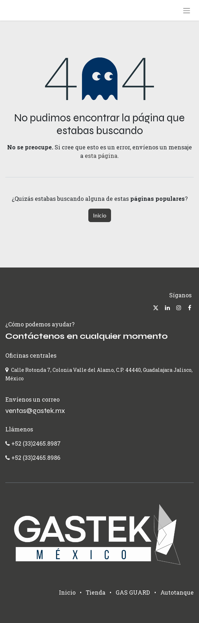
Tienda (95, 592)
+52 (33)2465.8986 (35, 457)
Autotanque (177, 592)
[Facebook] (190, 307)
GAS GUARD (133, 592)
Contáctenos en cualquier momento (86, 336)
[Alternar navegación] (186, 10)
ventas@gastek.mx (35, 410)
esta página (101, 155)
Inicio (99, 215)
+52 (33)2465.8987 (35, 443)
